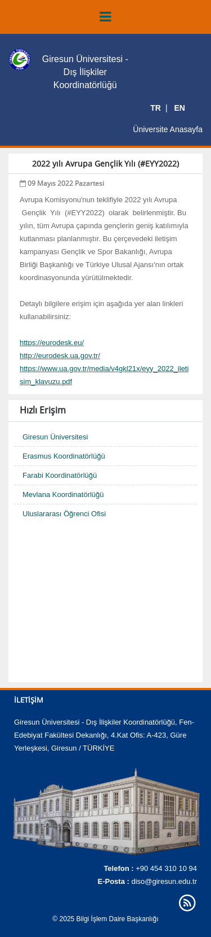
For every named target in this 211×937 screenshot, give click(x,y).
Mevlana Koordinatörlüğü (63, 494)
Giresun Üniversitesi (55, 437)
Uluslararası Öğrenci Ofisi (64, 513)
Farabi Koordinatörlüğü (60, 475)
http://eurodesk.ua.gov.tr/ (60, 355)
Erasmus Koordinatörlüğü (64, 456)
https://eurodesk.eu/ (52, 342)
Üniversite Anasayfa (168, 129)
